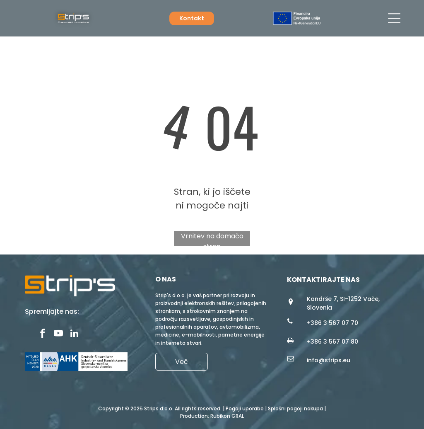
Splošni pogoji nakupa (295, 408)
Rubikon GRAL (227, 415)
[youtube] (58, 334)
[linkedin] (74, 334)
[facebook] (43, 334)
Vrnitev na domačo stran (212, 238)
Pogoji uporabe (245, 408)
